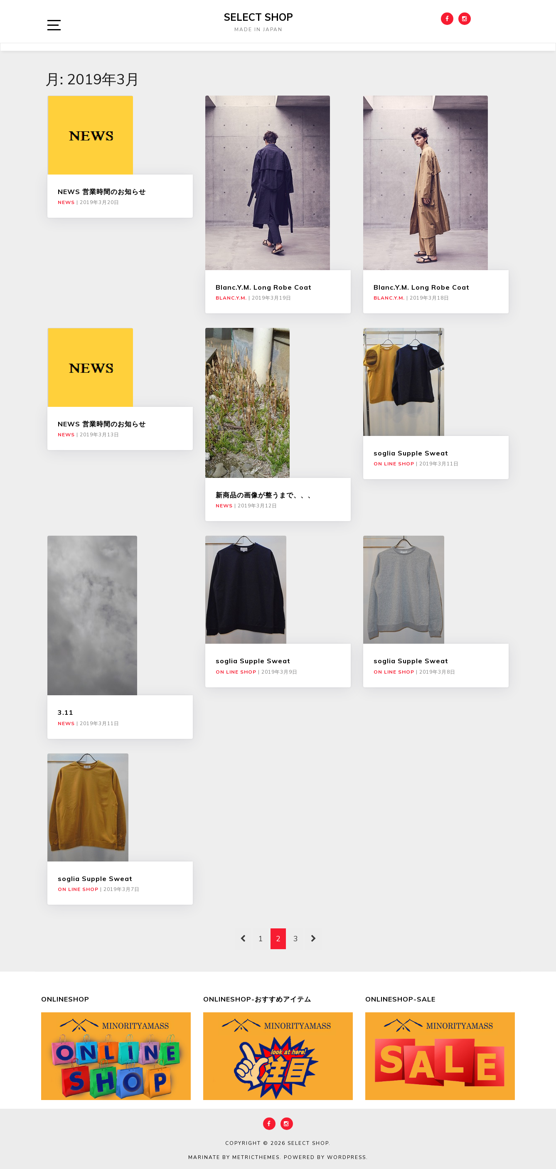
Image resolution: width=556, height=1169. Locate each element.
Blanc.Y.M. (231, 298)
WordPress (346, 1157)
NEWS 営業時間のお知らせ (102, 191)
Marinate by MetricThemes (234, 1157)
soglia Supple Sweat (411, 453)
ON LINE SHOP (394, 463)
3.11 (66, 712)
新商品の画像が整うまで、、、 (265, 495)
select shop (258, 17)
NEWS (66, 202)
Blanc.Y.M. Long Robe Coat (264, 287)
